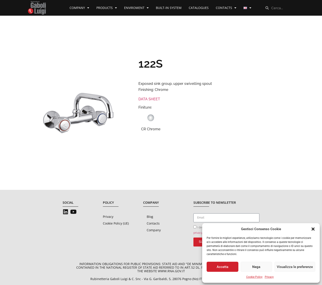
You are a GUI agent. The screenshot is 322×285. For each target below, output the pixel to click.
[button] (313, 229)
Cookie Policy (254, 277)
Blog (150, 216)
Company (79, 8)
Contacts (226, 8)
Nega (256, 267)
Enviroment (136, 8)
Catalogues (199, 8)
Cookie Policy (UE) (116, 223)
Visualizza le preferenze (295, 267)
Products (106, 8)
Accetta (222, 267)
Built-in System (169, 8)
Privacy (269, 277)
